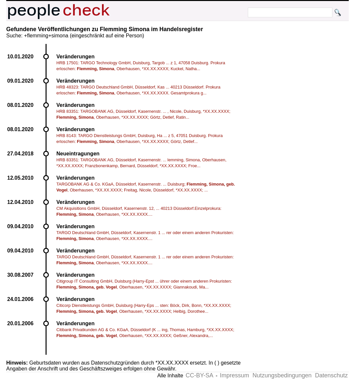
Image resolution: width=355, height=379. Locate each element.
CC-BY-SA (199, 375)
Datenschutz (331, 375)
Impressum (234, 375)
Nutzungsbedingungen (281, 375)
